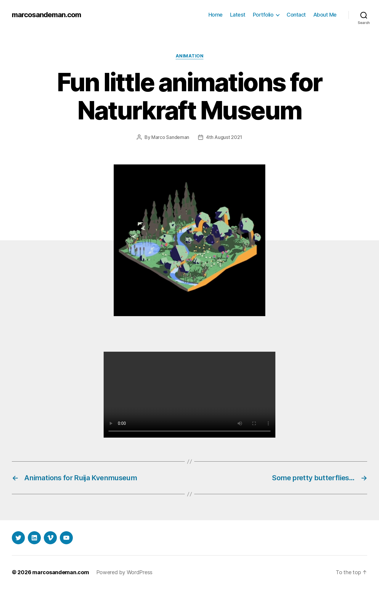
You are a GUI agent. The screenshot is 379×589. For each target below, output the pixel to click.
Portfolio (263, 15)
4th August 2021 (224, 137)
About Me (325, 15)
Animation (190, 56)
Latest (237, 15)
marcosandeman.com (46, 14)
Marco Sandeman (170, 137)
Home (215, 15)
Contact (296, 15)
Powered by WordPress (124, 572)
